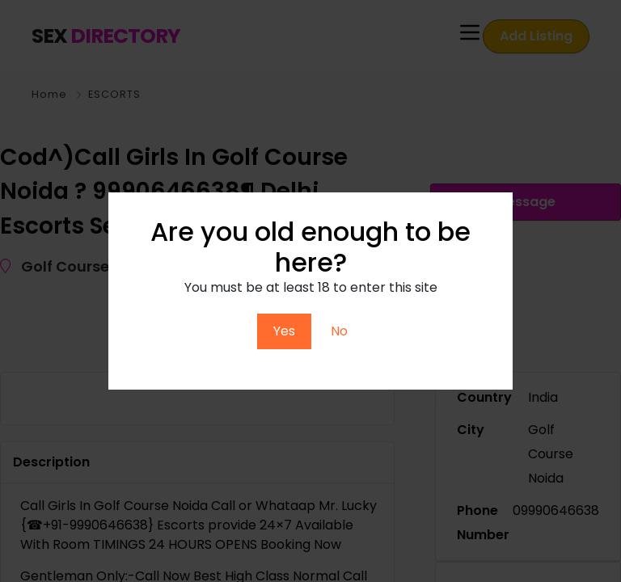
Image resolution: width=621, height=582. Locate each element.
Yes (284, 331)
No (339, 331)
